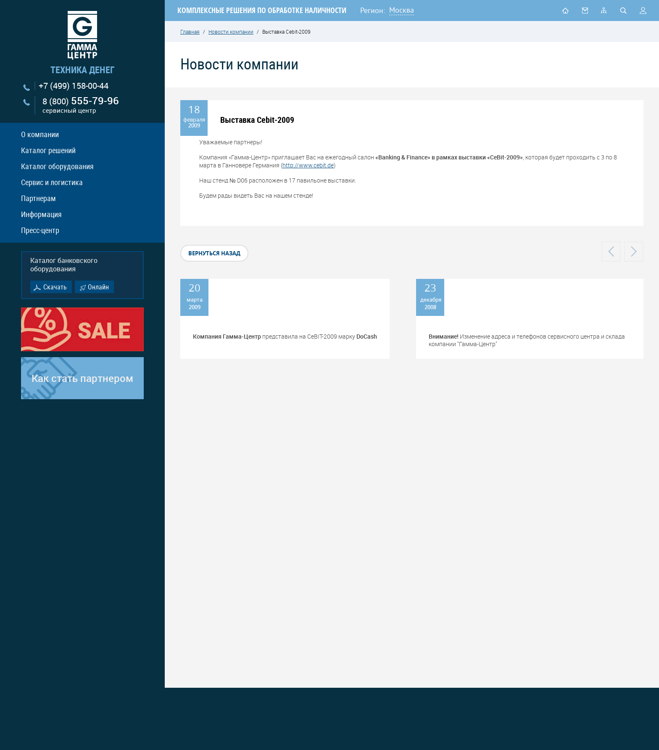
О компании (40, 134)
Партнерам (38, 198)
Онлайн (98, 287)
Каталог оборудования (57, 166)
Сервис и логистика (52, 182)
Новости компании (230, 31)
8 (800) (80, 105)
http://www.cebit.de (308, 165)
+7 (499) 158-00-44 (73, 86)
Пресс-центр (40, 230)
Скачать (55, 287)
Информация (41, 214)
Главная (190, 31)
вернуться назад (214, 253)
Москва (401, 10)
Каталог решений (48, 150)
